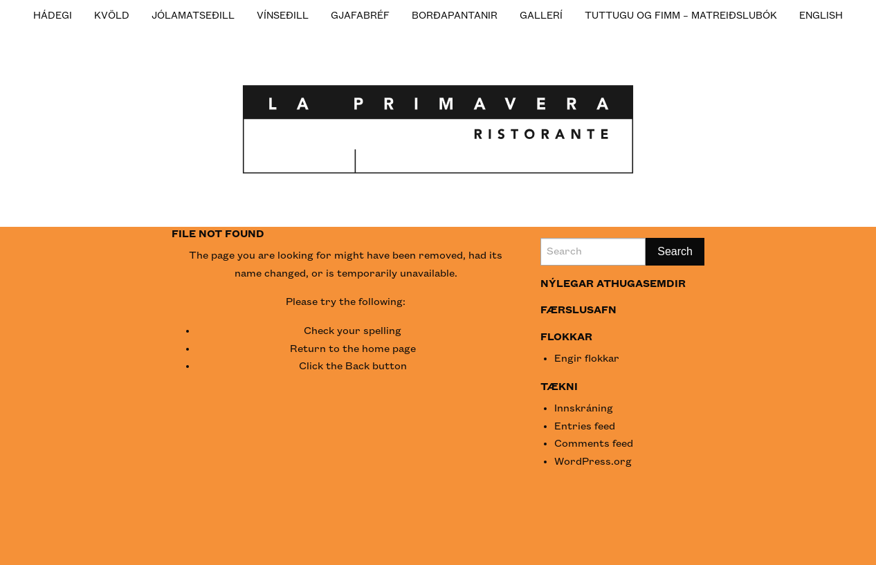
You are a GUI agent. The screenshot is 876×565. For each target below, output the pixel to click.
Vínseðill (283, 15)
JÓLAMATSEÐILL (193, 15)
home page (389, 349)
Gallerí (541, 15)
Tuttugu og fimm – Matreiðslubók (681, 15)
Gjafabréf (360, 15)
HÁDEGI (52, 15)
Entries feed (584, 426)
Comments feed (593, 444)
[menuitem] (52, 15)
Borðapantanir (455, 15)
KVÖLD (111, 15)
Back (357, 366)
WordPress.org (593, 461)
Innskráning (583, 408)
